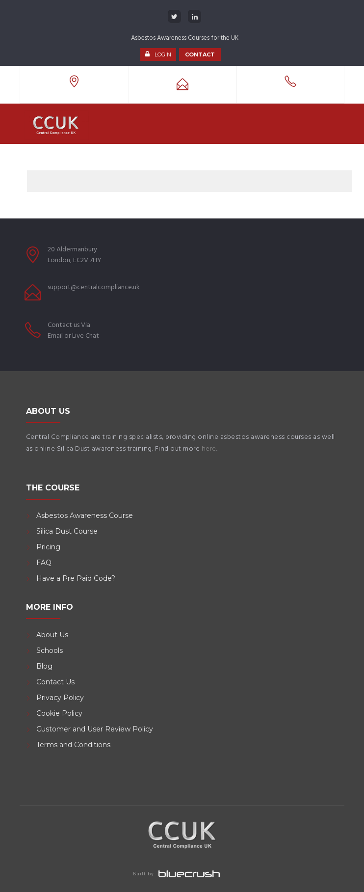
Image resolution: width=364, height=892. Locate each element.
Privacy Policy (60, 697)
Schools (49, 650)
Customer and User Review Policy (95, 729)
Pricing (48, 546)
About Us (52, 634)
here (209, 449)
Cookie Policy (59, 713)
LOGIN (163, 54)
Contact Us (55, 681)
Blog (44, 666)
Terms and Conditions (73, 744)
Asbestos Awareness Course (84, 515)
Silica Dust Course (67, 531)
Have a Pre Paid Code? (75, 578)
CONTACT (200, 54)
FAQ (44, 562)
